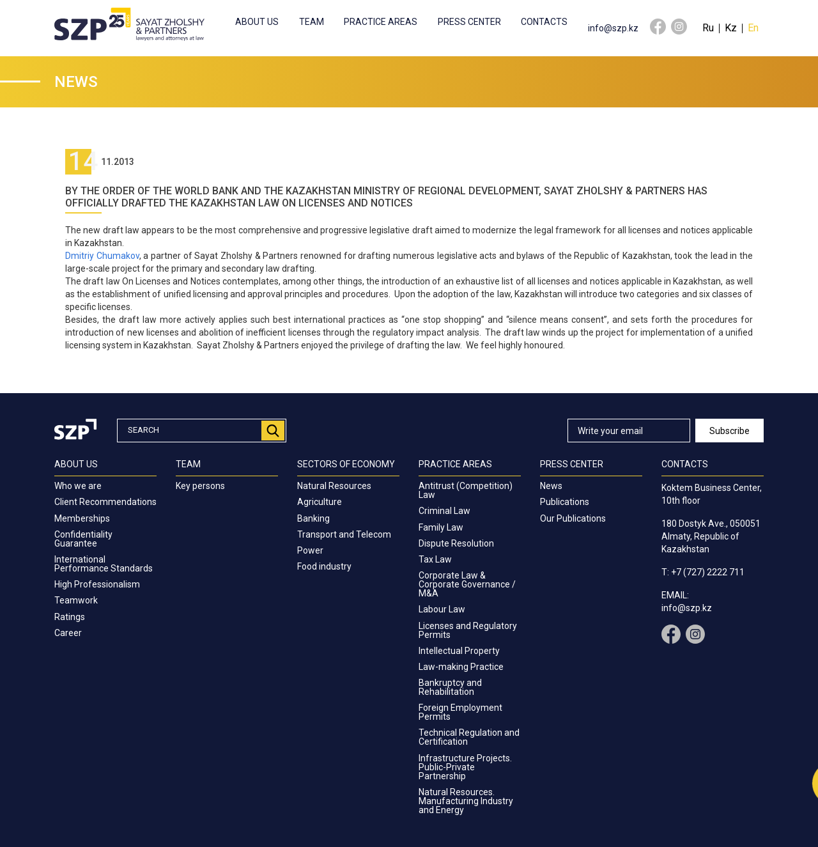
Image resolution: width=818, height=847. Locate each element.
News (551, 485)
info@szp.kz (613, 28)
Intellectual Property (459, 650)
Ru (708, 28)
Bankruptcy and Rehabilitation (450, 687)
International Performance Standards (103, 564)
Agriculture (319, 501)
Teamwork (76, 600)
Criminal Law (444, 510)
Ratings (69, 616)
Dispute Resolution (456, 543)
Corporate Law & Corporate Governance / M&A (467, 584)
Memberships (82, 518)
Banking (313, 518)
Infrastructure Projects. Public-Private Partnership (465, 767)
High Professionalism (97, 584)
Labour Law (442, 609)
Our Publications (573, 518)
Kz (731, 28)
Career (68, 632)
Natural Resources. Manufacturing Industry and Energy (466, 801)
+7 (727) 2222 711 (708, 572)
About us (257, 22)
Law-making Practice (461, 666)
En (753, 28)
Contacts (544, 22)
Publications (564, 501)
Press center (469, 22)
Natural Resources (334, 485)
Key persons (200, 485)
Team (311, 22)
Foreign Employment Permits (460, 712)
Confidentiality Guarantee (83, 539)
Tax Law (435, 559)
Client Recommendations (105, 501)
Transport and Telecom (344, 534)
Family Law (441, 527)
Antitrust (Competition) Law (466, 490)
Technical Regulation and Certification (469, 737)
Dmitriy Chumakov (102, 256)
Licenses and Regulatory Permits (468, 630)
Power (310, 550)
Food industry (324, 566)
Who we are (78, 485)
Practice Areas (380, 22)
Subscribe (729, 431)
